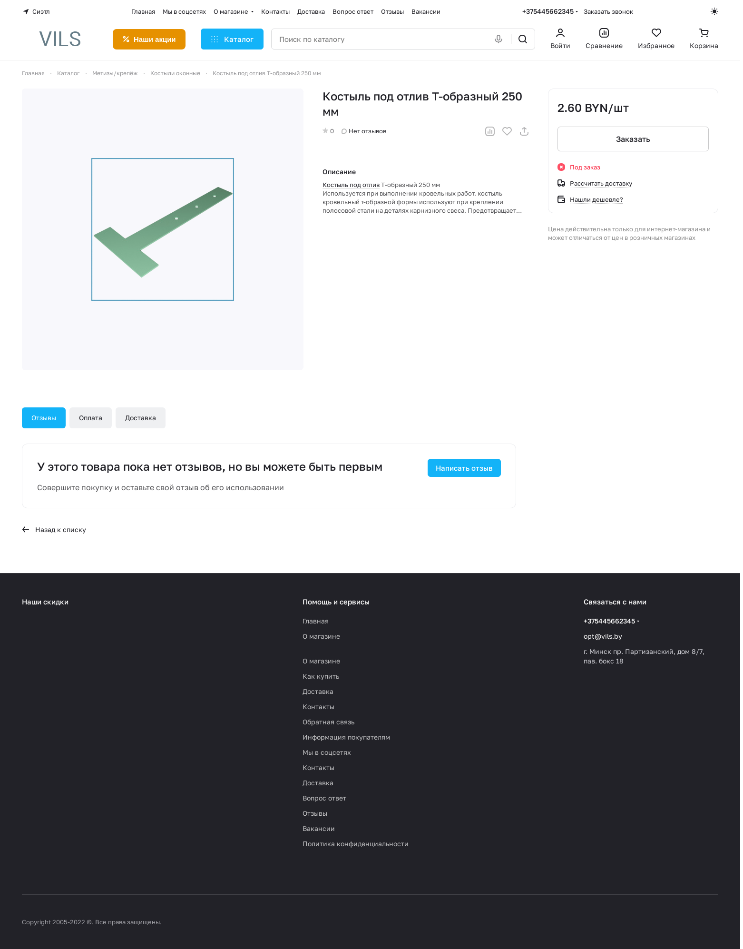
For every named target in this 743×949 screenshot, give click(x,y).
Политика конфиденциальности (356, 844)
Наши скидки (45, 601)
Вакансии (319, 828)
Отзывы (43, 418)
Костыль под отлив (351, 184)
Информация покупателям (346, 737)
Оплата (90, 418)
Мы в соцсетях (327, 752)
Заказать (633, 139)
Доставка (140, 418)
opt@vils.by (603, 636)
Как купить (321, 676)
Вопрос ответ (324, 798)
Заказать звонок (608, 11)
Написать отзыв (464, 468)
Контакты (318, 706)
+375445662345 (548, 11)
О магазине (321, 636)
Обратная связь (328, 722)
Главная (316, 621)
